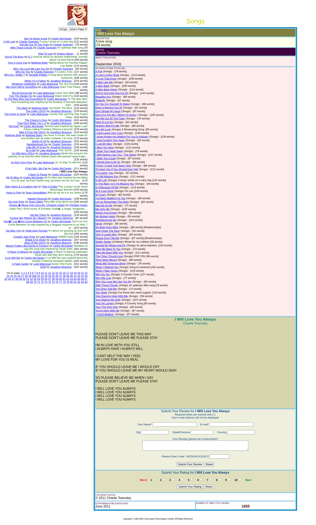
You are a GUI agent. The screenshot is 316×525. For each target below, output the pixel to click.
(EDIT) (104, 30)
